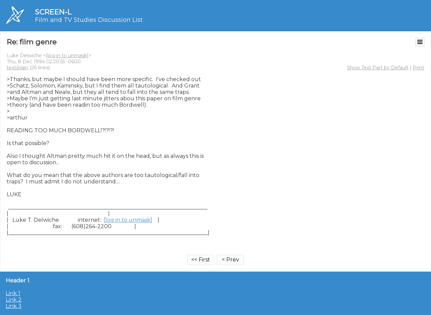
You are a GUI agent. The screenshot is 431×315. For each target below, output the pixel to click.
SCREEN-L (53, 12)
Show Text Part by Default (377, 68)
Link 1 (13, 293)
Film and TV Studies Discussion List (89, 20)
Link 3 (14, 306)
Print (418, 68)
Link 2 (14, 299)
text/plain (17, 68)
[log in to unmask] (67, 56)
